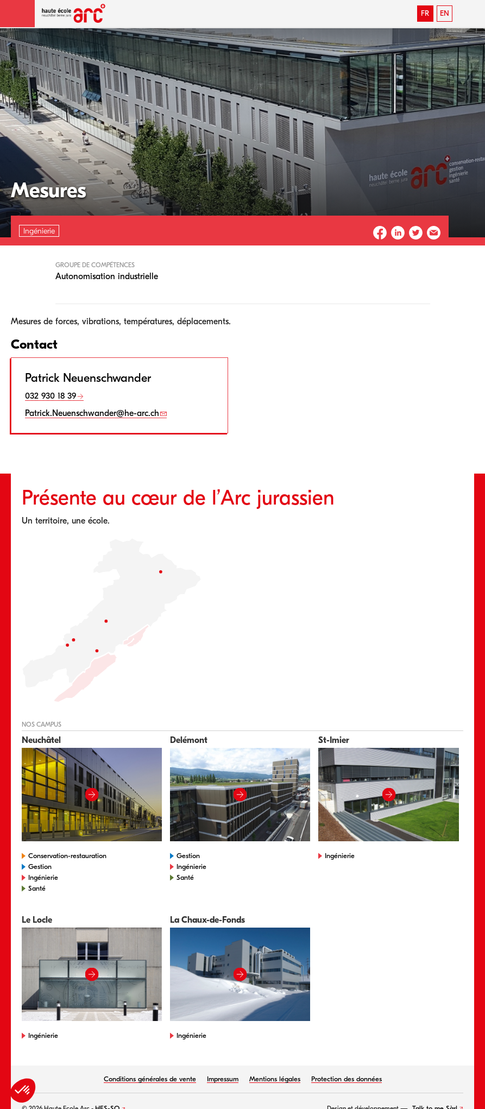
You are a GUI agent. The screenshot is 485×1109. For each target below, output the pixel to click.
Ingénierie (43, 877)
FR (425, 13)
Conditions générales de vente (150, 1079)
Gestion (40, 866)
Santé (37, 888)
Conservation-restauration (67, 856)
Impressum (222, 1079)
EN (444, 13)
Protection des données (346, 1079)
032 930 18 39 (50, 396)
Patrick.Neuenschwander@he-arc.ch (92, 413)
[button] (17, 13)
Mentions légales (274, 1079)
